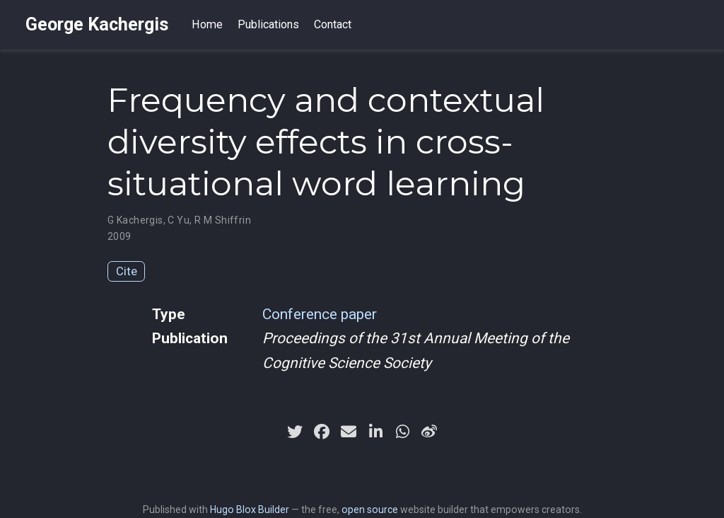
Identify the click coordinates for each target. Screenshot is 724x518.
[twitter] (294, 431)
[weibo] (429, 431)
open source (369, 509)
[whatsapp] (402, 431)
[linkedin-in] (375, 431)
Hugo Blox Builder (249, 509)
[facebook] (321, 431)
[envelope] (348, 431)
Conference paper (319, 314)
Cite (126, 271)
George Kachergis (97, 24)
